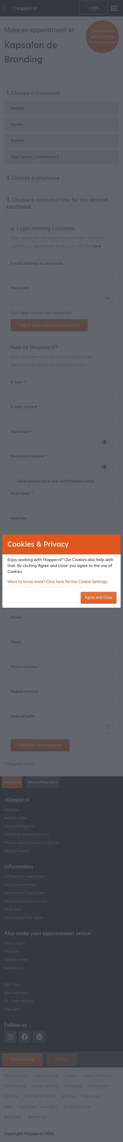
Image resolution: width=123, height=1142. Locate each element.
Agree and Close (98, 597)
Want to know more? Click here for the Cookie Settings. (57, 581)
